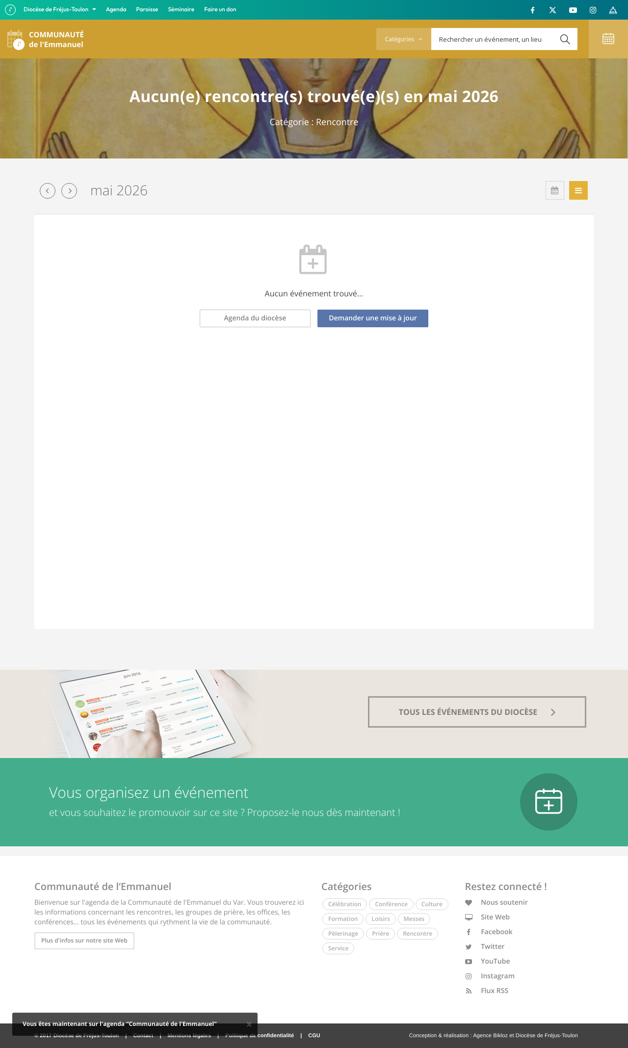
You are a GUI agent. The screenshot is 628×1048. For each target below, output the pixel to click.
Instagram (490, 976)
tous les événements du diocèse (477, 712)
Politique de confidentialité (259, 1036)
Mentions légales (189, 1036)
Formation (343, 919)
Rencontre (417, 933)
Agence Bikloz (490, 1036)
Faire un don (220, 9)
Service (338, 948)
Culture (432, 904)
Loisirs (380, 919)
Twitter (485, 946)
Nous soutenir (496, 902)
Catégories (403, 39)
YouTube (487, 961)
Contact (143, 1036)
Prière (380, 933)
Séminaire (181, 9)
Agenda (116, 9)
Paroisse (147, 9)
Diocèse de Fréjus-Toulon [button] (57, 9)
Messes (414, 919)
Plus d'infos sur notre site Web (84, 940)
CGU (314, 1036)
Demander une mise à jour (373, 318)
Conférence (391, 904)
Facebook (489, 932)
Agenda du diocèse (255, 318)
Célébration (344, 904)
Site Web (487, 917)
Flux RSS (487, 991)
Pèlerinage (343, 933)
